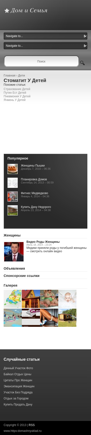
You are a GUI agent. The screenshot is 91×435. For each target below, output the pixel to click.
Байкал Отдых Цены (17, 374)
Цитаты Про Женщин (18, 380)
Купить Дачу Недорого (36, 207)
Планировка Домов (34, 179)
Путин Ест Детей (15, 92)
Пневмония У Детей (17, 96)
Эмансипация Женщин (19, 386)
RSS (32, 425)
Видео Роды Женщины (43, 242)
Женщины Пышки (33, 165)
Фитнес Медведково (34, 193)
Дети (21, 75)
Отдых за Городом (16, 398)
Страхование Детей (17, 89)
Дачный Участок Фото (18, 368)
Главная (10, 75)
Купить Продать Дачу (18, 404)
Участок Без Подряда (18, 392)
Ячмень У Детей (14, 100)
